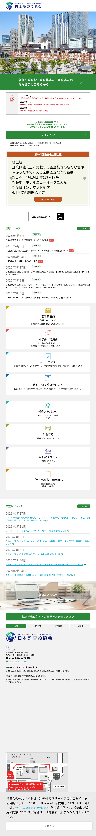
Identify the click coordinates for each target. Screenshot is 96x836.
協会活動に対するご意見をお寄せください (48, 622)
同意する (49, 824)
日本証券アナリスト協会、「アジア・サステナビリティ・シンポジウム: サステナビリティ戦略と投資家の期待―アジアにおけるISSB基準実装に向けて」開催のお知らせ (48, 291)
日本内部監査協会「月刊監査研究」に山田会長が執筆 (27, 245)
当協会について (48, 600)
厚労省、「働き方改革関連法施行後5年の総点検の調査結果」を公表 (33, 559)
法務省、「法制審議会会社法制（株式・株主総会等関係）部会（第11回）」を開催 (39, 580)
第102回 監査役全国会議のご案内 (34, 113)
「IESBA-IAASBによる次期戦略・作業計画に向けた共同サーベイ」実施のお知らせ (39, 302)
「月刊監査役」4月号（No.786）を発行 (21, 266)
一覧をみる (83, 233)
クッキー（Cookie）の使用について (36, 805)
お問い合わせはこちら (18, 668)
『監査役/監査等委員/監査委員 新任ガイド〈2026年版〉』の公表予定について (51, 101)
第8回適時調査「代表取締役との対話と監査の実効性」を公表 (44, 107)
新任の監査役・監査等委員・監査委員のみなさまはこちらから (45, 83)
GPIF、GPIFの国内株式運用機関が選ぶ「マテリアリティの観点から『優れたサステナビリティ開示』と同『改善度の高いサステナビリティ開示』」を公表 (48, 524)
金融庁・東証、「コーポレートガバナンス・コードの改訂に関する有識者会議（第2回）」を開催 (44, 569)
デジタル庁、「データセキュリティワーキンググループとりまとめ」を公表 (36, 535)
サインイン (48, 138)
